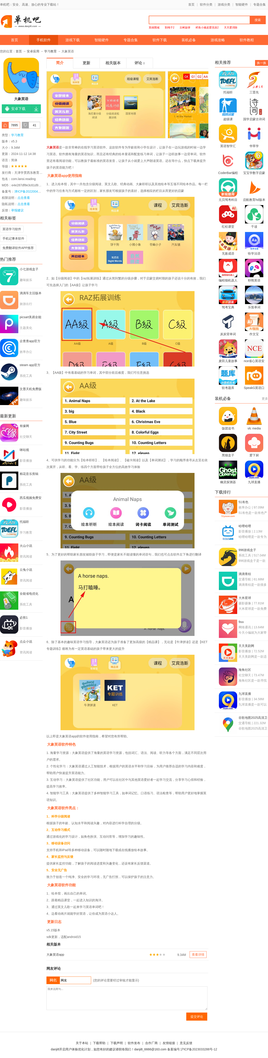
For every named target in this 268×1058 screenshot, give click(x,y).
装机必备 (189, 40)
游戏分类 (224, 4)
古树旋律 (185, 27)
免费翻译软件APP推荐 (18, 248)
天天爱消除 (230, 27)
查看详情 (198, 954)
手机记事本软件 (13, 238)
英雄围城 (154, 27)
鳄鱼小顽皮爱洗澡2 (207, 27)
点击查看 (23, 204)
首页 (191, 4)
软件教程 (247, 40)
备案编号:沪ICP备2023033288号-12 (192, 1049)
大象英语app (55, 954)
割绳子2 (169, 27)
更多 (265, 398)
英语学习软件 (11, 229)
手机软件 (43, 40)
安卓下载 (18, 109)
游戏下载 (72, 40)
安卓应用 (33, 51)
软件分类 (206, 4)
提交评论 (197, 1016)
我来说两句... (126, 998)
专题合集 (259, 4)
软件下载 (160, 40)
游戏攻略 (218, 40)
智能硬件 (241, 4)
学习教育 (50, 51)
